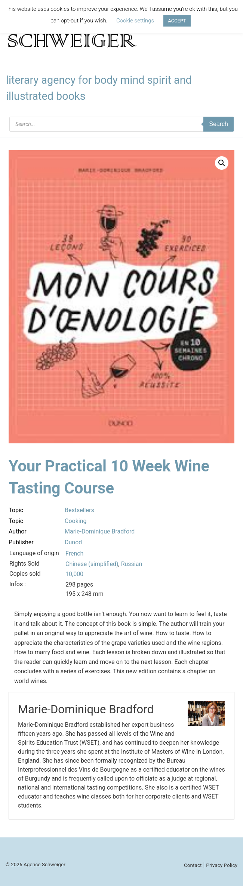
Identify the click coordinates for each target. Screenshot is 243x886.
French (74, 553)
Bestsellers (79, 510)
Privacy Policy (221, 865)
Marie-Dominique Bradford (100, 531)
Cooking (75, 520)
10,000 (74, 574)
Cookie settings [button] (135, 20)
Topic (16, 510)
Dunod (73, 542)
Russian (131, 563)
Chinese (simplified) (92, 563)
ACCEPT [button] (177, 21)
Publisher (21, 542)
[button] (221, 163)
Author (18, 531)
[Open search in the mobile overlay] (121, 124)
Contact (193, 865)
